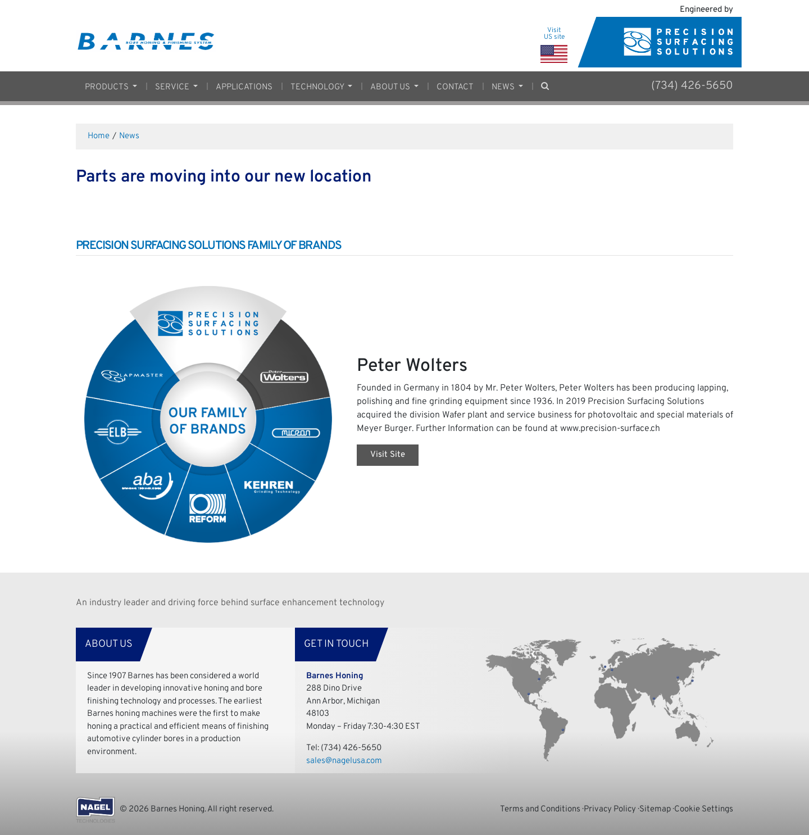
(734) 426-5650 (692, 86)
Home (99, 136)
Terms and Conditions (540, 809)
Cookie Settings (703, 809)
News (129, 136)
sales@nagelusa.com (344, 761)
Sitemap (655, 809)
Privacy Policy (610, 809)
